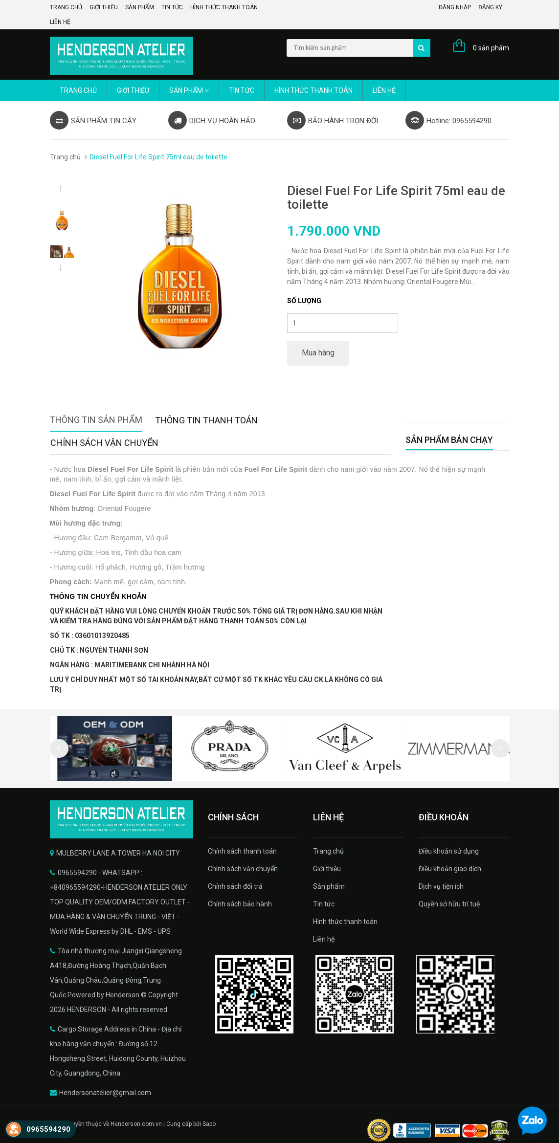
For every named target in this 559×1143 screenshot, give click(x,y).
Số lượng (304, 301)
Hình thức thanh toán (224, 7)
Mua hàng (318, 352)
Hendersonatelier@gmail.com (105, 1093)
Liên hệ (60, 22)
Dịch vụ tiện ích (441, 886)
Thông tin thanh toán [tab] (206, 420)
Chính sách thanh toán (242, 851)
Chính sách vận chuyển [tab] (104, 443)
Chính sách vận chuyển (243, 869)
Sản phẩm (139, 7)
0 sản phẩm (491, 48)
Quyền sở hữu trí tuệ (449, 904)
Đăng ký (490, 7)
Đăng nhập (455, 7)
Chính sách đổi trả (235, 886)
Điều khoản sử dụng (449, 851)
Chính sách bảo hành (240, 904)
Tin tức (172, 7)
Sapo (209, 1124)
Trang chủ (66, 7)
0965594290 (48, 1129)
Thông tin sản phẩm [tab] (96, 420)
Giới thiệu (103, 7)
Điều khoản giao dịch (450, 869)
